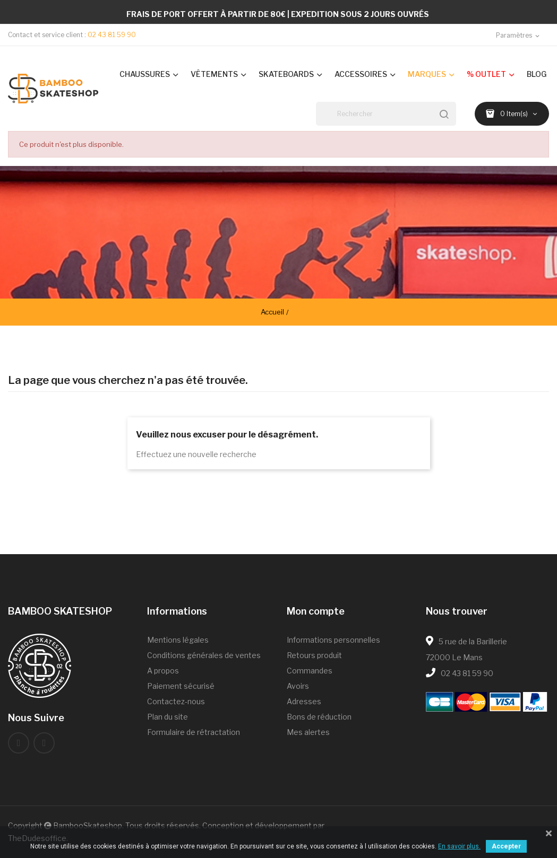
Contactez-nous (176, 701)
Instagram (44, 743)
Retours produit (314, 655)
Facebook (18, 743)
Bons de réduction (319, 716)
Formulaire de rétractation (193, 732)
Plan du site (167, 716)
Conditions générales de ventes (204, 655)
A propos (163, 670)
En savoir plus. (459, 846)
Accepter (506, 846)
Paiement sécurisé (181, 685)
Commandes (309, 670)
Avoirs (298, 685)
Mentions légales (178, 639)
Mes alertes (308, 732)
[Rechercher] (386, 114)
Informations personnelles (333, 639)
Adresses (304, 701)
